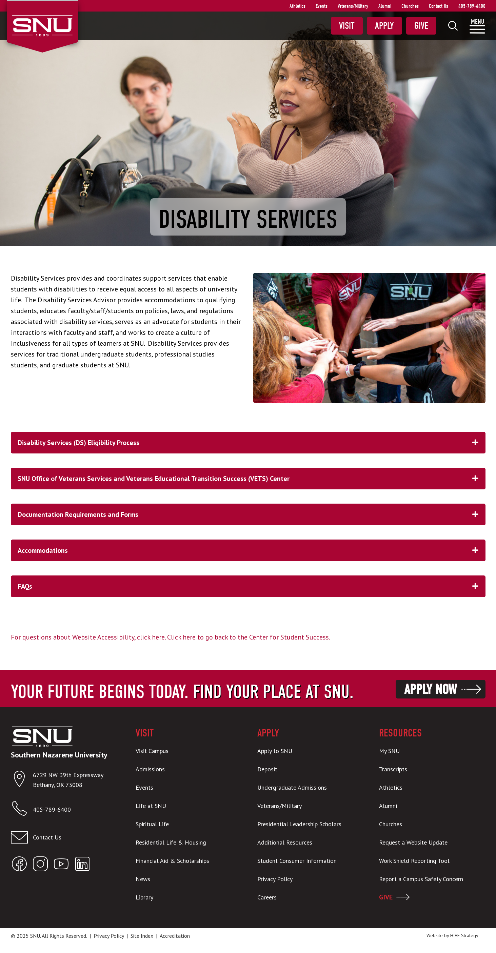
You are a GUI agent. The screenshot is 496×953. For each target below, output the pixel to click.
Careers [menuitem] (267, 897)
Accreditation (175, 935)
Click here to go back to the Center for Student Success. (248, 637)
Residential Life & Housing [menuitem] (171, 842)
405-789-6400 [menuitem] (471, 6)
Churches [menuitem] (410, 6)
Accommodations (251, 550)
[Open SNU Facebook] (19, 865)
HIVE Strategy (464, 935)
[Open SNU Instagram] (40, 865)
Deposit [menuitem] (267, 769)
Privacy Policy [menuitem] (275, 879)
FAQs (251, 586)
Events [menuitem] (322, 6)
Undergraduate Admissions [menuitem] (292, 787)
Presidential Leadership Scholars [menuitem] (299, 824)
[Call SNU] (22, 810)
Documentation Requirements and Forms (251, 514)
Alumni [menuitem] (384, 6)
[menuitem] (453, 26)
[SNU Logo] (42, 25)
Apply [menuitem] (384, 25)
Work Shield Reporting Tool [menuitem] (414, 861)
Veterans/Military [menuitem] (353, 6)
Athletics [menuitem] (297, 6)
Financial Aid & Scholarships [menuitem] (172, 861)
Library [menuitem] (144, 897)
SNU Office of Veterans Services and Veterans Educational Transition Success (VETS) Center (251, 478)
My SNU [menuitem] (389, 751)
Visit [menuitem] (347, 25)
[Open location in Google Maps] (22, 780)
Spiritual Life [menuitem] (152, 824)
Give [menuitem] (421, 25)
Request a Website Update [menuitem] (413, 842)
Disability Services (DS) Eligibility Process (251, 442)
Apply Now (430, 689)
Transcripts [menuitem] (393, 769)
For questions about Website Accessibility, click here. (88, 637)
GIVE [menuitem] (386, 897)
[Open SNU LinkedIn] (82, 865)
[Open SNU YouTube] (61, 865)
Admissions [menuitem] (150, 769)
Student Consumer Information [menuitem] (297, 861)
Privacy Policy (109, 935)
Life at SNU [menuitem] (151, 806)
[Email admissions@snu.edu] (64, 837)
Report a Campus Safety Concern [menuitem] (421, 879)
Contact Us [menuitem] (438, 6)
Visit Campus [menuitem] (152, 751)
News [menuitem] (143, 879)
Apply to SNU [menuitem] (274, 751)
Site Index (142, 935)
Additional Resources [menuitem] (284, 842)
